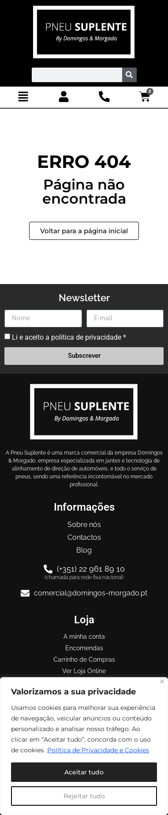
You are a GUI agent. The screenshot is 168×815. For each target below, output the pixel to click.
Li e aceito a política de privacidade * (69, 337)
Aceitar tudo (84, 772)
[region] (84, 746)
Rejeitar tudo (84, 796)
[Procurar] (129, 75)
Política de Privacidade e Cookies (98, 750)
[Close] (162, 681)
